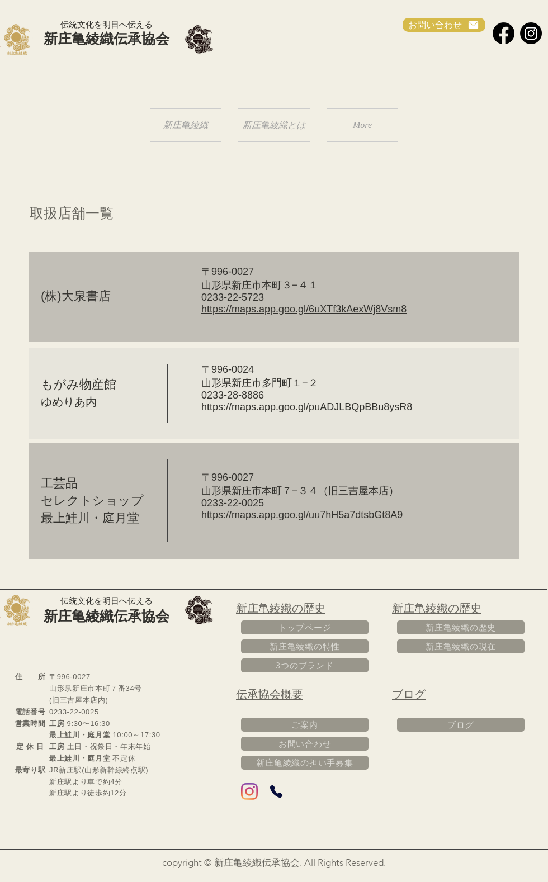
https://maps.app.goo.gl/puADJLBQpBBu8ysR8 (306, 406)
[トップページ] (305, 627)
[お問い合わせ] (444, 25)
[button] (274, 125)
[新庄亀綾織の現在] (461, 646)
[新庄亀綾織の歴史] (461, 627)
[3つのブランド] (305, 665)
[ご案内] (305, 725)
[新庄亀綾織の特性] (305, 646)
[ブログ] (461, 725)
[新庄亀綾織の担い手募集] (305, 763)
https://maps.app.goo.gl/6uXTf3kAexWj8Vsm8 (304, 309)
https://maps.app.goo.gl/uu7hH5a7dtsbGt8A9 (302, 514)
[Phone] (276, 791)
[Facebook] (503, 33)
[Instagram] (531, 33)
